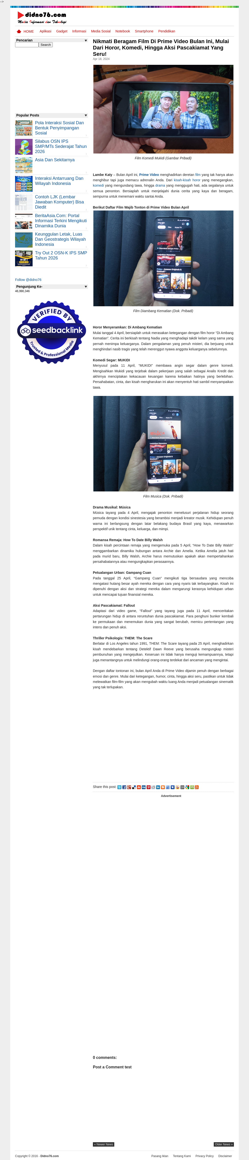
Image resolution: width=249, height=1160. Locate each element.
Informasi (79, 31)
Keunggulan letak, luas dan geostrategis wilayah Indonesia (60, 239)
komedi (98, 185)
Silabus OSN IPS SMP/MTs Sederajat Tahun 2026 (61, 146)
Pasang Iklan (159, 1156)
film (198, 175)
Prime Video (149, 175)
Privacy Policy (205, 1156)
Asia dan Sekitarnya (55, 159)
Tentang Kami (182, 1156)
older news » (224, 1144)
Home (29, 31)
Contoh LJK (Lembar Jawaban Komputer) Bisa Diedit (59, 202)
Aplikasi (45, 31)
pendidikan (166, 31)
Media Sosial (101, 31)
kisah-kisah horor (187, 180)
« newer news (103, 1144)
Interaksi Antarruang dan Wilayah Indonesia (59, 181)
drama (160, 185)
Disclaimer (225, 1156)
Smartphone (144, 31)
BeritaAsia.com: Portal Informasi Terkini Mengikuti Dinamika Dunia (61, 220)
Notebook (123, 31)
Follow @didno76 (28, 280)
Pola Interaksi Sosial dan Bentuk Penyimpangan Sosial (59, 127)
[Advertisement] (163, 737)
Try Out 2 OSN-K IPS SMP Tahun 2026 (61, 255)
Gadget (61, 31)
